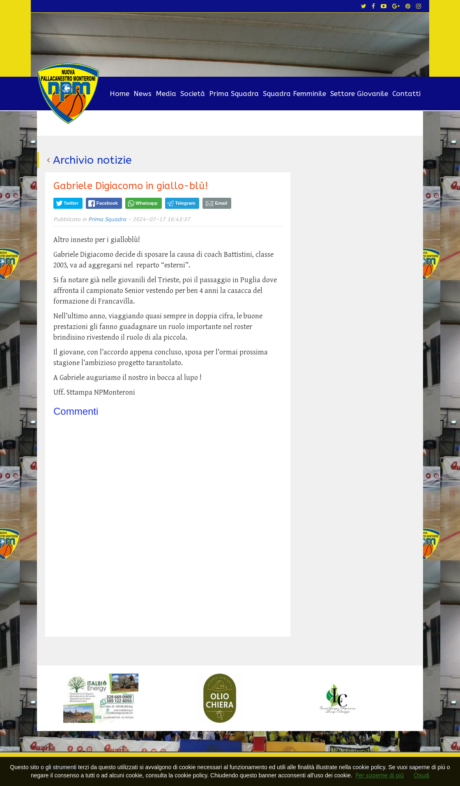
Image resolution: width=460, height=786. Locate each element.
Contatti (406, 93)
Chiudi (421, 775)
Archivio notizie (93, 160)
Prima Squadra (234, 93)
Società (192, 93)
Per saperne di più (380, 775)
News (142, 93)
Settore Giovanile (359, 93)
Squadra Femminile (294, 93)
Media (166, 93)
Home (119, 93)
